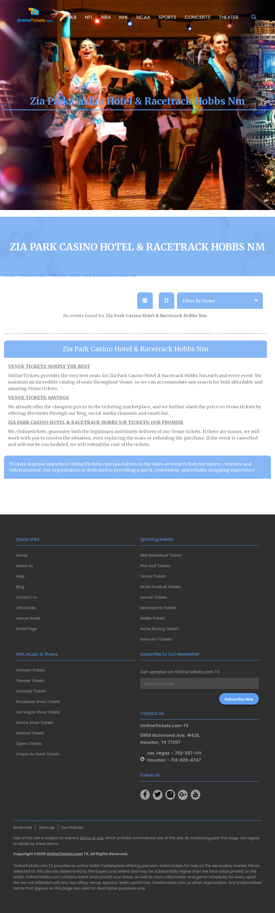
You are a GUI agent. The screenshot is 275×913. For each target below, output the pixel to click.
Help (20, 576)
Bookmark (22, 827)
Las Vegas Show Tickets (38, 712)
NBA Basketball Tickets (161, 555)
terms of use (91, 838)
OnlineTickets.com (65, 854)
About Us (24, 566)
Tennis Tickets (153, 576)
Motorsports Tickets (158, 607)
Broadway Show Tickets (38, 701)
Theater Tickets (30, 680)
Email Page (26, 628)
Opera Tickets (29, 743)
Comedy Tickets (31, 691)
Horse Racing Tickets (159, 628)
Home (21, 555)
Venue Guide (28, 618)
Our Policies (72, 827)
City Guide (25, 607)
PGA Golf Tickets (155, 566)
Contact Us (26, 597)
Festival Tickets (30, 733)
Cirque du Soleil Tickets (37, 754)
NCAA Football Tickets (160, 586)
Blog (20, 586)
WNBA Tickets (152, 618)
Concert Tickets (30, 670)
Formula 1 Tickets (156, 639)
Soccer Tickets (153, 597)
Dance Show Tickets (34, 722)
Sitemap (47, 827)
